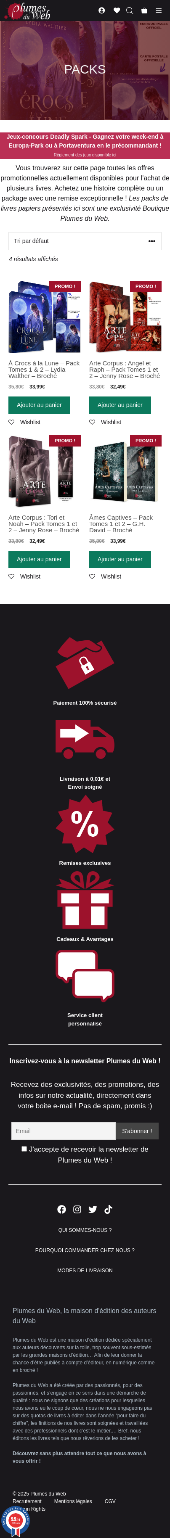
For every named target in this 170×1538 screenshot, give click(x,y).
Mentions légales (73, 1501)
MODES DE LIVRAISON (84, 1271)
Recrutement (27, 1501)
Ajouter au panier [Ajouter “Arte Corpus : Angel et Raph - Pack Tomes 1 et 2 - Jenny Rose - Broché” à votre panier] (120, 405)
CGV (110, 1501)
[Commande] (85, 241)
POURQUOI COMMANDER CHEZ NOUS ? (85, 1250)
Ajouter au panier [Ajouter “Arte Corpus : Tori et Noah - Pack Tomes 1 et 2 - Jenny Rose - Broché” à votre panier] (39, 559)
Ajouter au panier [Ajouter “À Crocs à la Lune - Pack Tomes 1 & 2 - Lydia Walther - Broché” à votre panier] (39, 405)
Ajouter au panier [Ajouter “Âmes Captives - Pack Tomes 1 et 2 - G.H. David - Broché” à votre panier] (120, 559)
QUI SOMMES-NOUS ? (85, 1230)
